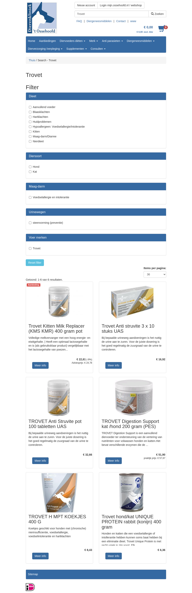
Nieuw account (86, 5)
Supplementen (76, 48)
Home (31, 40)
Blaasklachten (41, 112)
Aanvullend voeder (44, 107)
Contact (121, 21)
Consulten (98, 48)
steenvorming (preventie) (48, 222)
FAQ (79, 21)
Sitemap (33, 574)
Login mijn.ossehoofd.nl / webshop (121, 5)
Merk (93, 40)
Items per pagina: (155, 268)
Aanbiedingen (47, 40)
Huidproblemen (42, 121)
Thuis (32, 60)
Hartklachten (40, 116)
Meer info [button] (40, 365)
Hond (36, 166)
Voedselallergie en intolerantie (51, 197)
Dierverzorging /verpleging (45, 48)
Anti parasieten (112, 40)
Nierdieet (38, 141)
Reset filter (34, 262)
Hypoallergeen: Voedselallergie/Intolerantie (59, 126)
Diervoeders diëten (72, 40)
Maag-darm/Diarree (44, 136)
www (133, 21)
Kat (35, 171)
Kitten (36, 131)
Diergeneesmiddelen (99, 21)
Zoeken (157, 13)
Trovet (36, 248)
